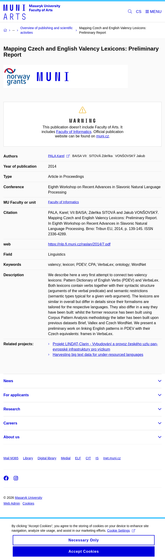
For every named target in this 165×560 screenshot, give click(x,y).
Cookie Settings (121, 534)
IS (97, 458)
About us (11, 437)
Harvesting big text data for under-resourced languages (98, 355)
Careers (10, 423)
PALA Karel (59, 156)
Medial (65, 458)
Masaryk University (28, 497)
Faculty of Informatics (73, 132)
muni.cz (102, 136)
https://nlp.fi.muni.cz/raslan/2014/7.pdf (79, 244)
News (8, 381)
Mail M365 (11, 458)
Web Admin (11, 503)
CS (139, 11)
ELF (78, 458)
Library (28, 458)
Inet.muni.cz (112, 458)
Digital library (46, 458)
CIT (88, 458)
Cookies (28, 503)
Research (11, 409)
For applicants (16, 395)
